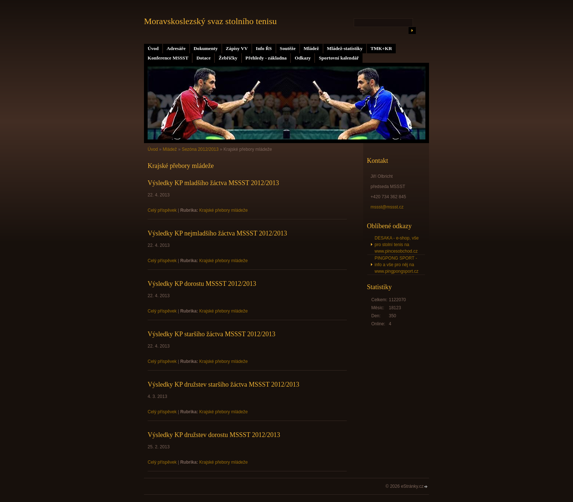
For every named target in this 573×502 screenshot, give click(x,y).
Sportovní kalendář (339, 58)
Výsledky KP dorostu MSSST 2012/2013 (202, 283)
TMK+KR (381, 48)
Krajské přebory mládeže (223, 210)
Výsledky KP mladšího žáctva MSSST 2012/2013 (213, 183)
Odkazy (303, 58)
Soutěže (288, 48)
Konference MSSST (168, 58)
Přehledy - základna (266, 58)
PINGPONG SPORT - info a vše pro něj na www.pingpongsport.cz (396, 265)
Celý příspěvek (162, 210)
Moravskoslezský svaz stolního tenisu (210, 21)
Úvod (153, 48)
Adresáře (176, 48)
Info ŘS (264, 48)
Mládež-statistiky (345, 48)
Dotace (203, 58)
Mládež (311, 48)
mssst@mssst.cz (387, 207)
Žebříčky (228, 58)
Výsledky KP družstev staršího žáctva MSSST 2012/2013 (223, 384)
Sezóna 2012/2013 (200, 149)
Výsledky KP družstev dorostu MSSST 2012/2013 (214, 434)
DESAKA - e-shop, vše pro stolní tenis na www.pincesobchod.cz (397, 244)
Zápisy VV (237, 48)
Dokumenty (206, 48)
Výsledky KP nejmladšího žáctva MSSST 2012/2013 (217, 233)
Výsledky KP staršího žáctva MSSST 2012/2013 (212, 334)
